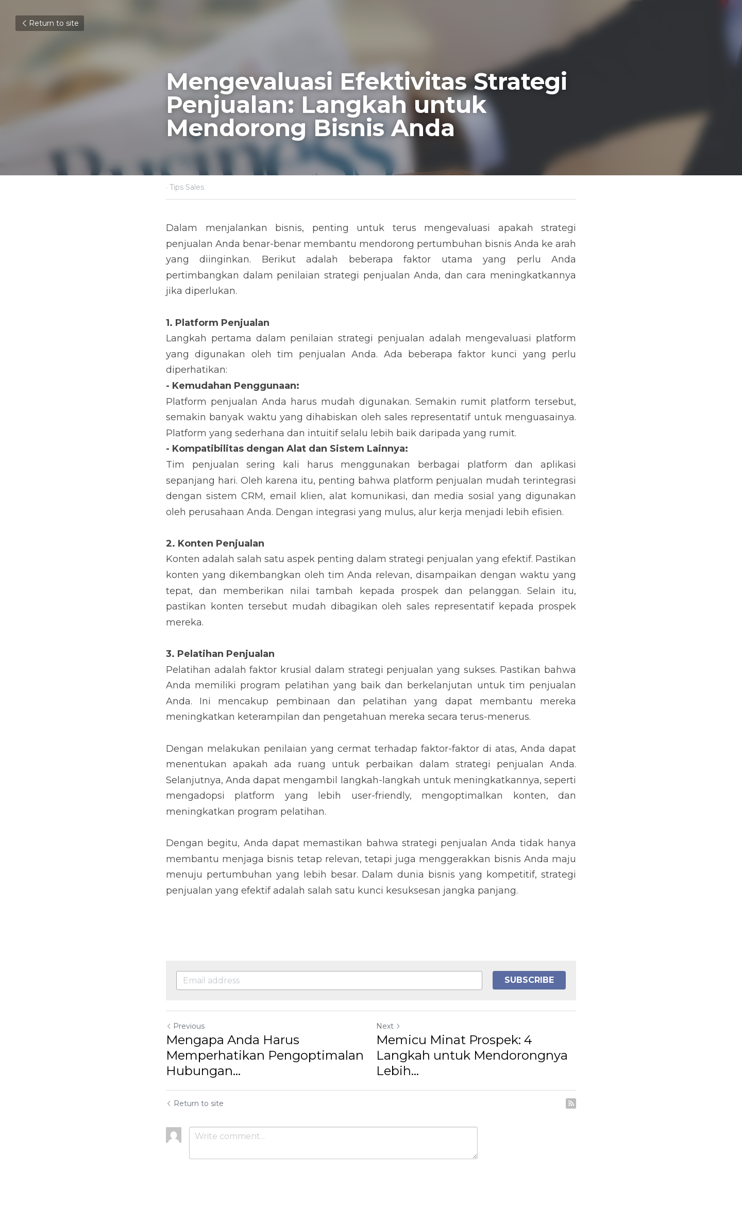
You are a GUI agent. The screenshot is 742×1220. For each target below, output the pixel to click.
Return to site (50, 23)
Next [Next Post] (388, 1026)
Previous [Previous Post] (185, 1026)
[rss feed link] (571, 1103)
